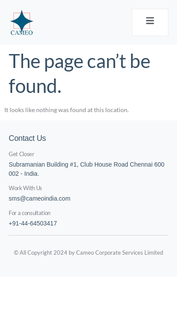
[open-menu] (150, 22)
